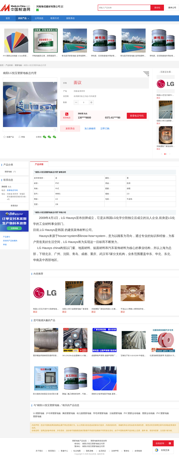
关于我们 (39, 451)
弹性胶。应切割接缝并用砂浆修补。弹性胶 (108, 56)
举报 (21, 137)
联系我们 (52, 451)
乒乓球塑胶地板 (53, 413)
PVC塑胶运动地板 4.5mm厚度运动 (16, 56)
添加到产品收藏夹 (10, 241)
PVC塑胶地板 (162, 413)
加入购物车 (90, 128)
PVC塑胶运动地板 (132, 413)
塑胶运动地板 (148, 413)
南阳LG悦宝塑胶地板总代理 (93, 444)
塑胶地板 (18, 65)
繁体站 (126, 451)
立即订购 (104, 128)
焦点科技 (92, 454)
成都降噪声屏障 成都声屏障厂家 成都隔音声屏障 (110, 355)
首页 (2, 65)
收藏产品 (8, 137)
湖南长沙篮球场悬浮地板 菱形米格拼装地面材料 (110, 394)
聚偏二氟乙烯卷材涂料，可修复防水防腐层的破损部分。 (84, 394)
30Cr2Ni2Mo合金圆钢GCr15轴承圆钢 (76, 355)
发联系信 (70, 128)
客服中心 (64, 451)
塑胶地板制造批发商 (99, 441)
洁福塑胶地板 (116, 413)
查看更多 (14, 206)
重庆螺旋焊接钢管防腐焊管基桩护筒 (47, 355)
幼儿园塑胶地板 (84, 413)
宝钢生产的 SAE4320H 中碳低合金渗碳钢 (137, 355)
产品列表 (9, 65)
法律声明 (115, 451)
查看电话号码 (137, 115)
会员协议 (102, 451)
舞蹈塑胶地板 (68, 413)
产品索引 (6, 237)
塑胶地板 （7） (11, 172)
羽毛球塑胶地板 (100, 413)
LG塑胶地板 (38, 413)
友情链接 (138, 451)
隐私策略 (89, 451)
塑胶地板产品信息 (79, 441)
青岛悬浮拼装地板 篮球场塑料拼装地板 (77, 56)
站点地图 (77, 451)
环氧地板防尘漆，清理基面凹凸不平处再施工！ (51, 56)
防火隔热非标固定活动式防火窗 (45, 394)
